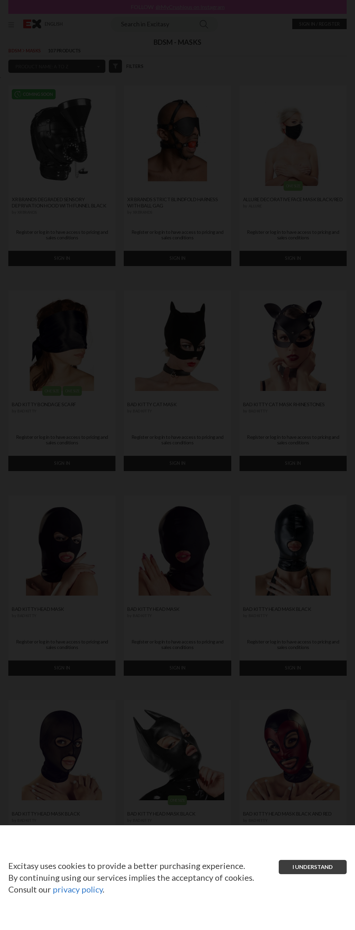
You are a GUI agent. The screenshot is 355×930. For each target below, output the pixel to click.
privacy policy (78, 889)
